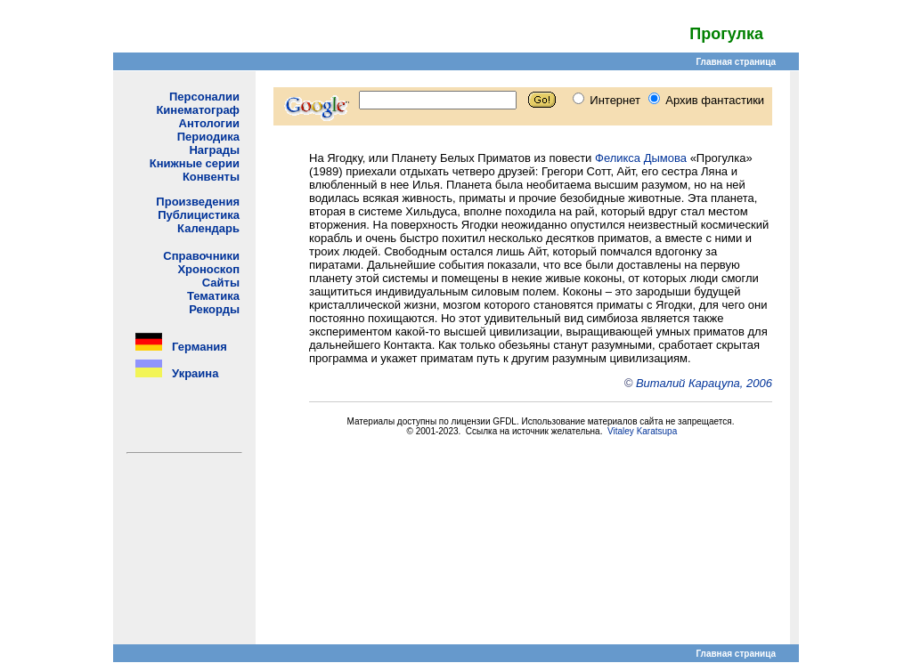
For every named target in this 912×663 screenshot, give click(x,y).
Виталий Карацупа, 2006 (704, 383)
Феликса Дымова (641, 158)
